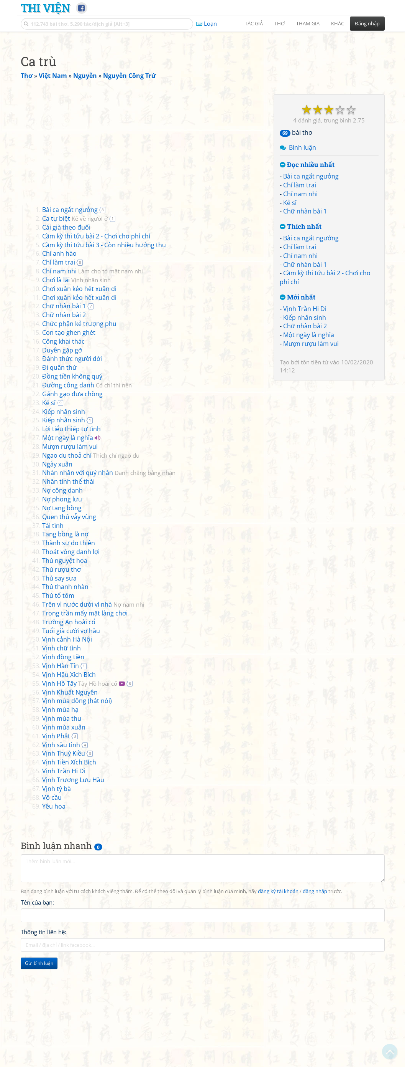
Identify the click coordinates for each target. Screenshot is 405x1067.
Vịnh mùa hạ (60, 817)
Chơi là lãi (76, 387)
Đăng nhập (367, 23)
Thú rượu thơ (61, 677)
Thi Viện (45, 7)
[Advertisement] (203, 90)
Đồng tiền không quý (72, 484)
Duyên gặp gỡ (62, 457)
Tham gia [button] (308, 23)
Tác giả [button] (254, 23)
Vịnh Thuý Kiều (63, 861)
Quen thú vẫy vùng (69, 624)
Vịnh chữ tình (61, 755)
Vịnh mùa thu (61, 826)
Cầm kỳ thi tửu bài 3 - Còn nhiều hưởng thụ (104, 352)
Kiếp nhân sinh (304, 425)
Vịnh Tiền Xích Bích (69, 869)
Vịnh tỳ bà (56, 896)
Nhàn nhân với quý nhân (108, 580)
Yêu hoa (54, 914)
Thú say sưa (59, 686)
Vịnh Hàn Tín (60, 773)
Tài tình (53, 633)
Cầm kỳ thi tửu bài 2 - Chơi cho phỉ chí (96, 343)
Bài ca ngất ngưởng (311, 284)
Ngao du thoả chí (90, 563)
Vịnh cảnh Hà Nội (67, 747)
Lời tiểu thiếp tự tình (71, 536)
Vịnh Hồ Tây (79, 791)
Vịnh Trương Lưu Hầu (73, 887)
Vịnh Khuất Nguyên (70, 800)
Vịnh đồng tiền (63, 764)
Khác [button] (337, 23)
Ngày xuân (57, 571)
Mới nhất (297, 405)
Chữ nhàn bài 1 (305, 318)
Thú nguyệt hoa (64, 668)
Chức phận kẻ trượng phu (79, 431)
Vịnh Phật (56, 843)
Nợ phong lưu (62, 606)
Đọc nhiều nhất (307, 272)
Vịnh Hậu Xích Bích (69, 782)
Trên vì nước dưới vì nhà (93, 712)
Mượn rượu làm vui (311, 451)
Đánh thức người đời (72, 466)
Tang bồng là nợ (65, 641)
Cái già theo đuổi (66, 335)
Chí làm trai (299, 292)
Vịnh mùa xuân (63, 834)
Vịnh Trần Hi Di (304, 416)
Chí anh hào (59, 361)
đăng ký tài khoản (278, 999)
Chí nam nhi (300, 301)
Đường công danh (87, 492)
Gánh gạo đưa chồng (72, 501)
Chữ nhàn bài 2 (305, 433)
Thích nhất (300, 334)
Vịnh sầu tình (61, 852)
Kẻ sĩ (290, 310)
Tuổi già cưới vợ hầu (71, 738)
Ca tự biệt (75, 326)
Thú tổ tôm (58, 703)
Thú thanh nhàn (65, 694)
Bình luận (302, 255)
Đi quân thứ (59, 475)
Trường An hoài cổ (68, 729)
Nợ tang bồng (62, 615)
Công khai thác (63, 449)
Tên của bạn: (37, 1010)
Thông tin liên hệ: (43, 1039)
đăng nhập (315, 999)
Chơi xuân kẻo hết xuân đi (79, 396)
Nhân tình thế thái (68, 589)
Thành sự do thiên (68, 650)
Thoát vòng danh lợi (71, 659)
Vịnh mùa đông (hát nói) (77, 808)
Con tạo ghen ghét (68, 440)
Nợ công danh (62, 598)
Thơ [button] (279, 23)
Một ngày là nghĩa (308, 442)
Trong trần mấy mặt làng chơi (85, 720)
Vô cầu (52, 905)
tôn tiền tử (314, 469)
